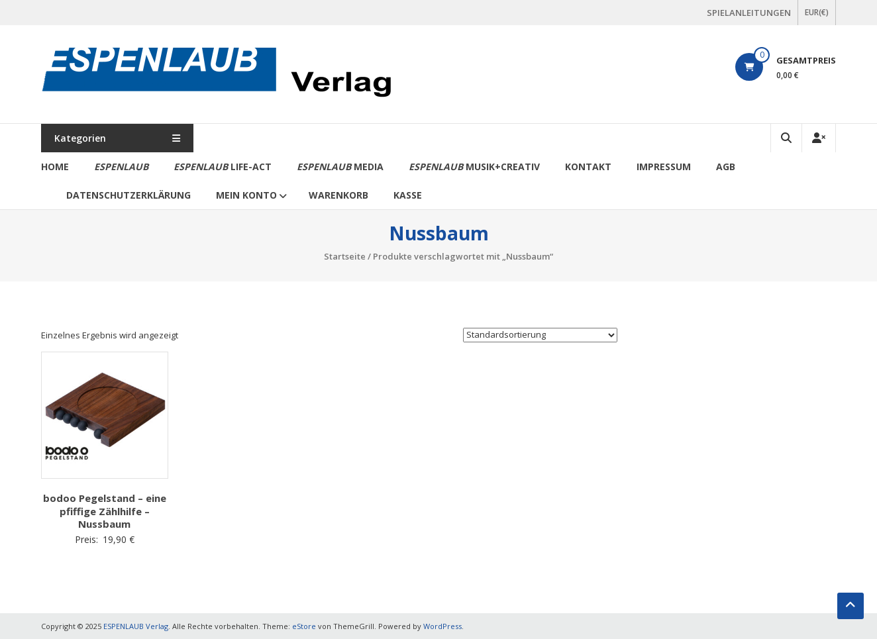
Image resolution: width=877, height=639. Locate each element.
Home (55, 166)
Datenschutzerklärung (128, 195)
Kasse (407, 195)
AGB (725, 166)
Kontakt (588, 166)
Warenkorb (338, 195)
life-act (223, 166)
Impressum (664, 166)
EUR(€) (817, 12)
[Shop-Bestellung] (540, 335)
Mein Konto (246, 195)
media (340, 166)
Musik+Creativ (474, 166)
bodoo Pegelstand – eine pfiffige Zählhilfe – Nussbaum (104, 510)
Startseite (345, 256)
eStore (304, 626)
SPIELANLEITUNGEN (749, 13)
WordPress (442, 626)
